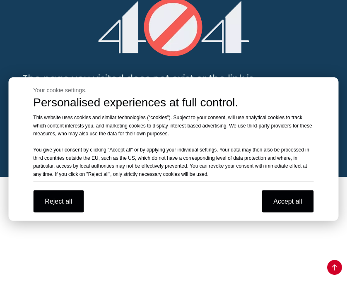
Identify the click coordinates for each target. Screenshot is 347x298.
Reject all (58, 201)
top (334, 267)
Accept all (287, 201)
